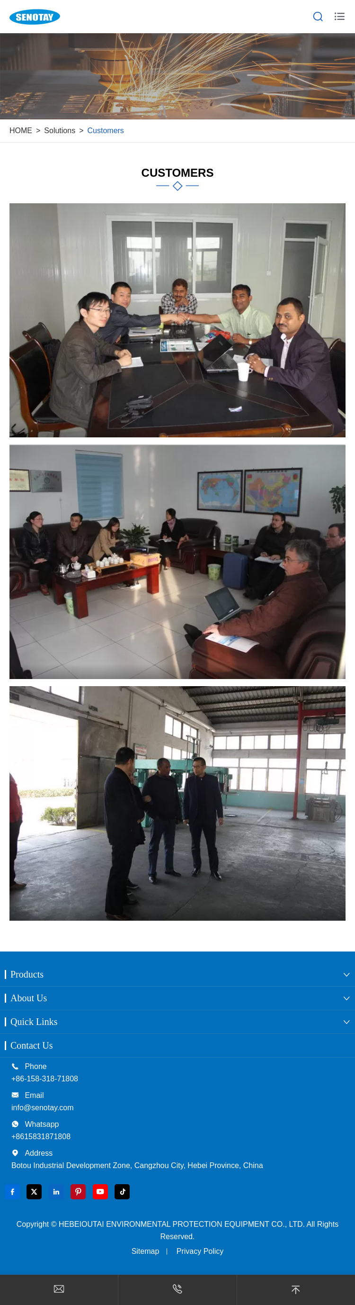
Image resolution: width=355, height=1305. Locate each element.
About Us (28, 998)
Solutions (59, 131)
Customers (106, 131)
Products (27, 974)
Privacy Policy (200, 1251)
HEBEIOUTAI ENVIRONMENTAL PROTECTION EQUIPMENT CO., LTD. (182, 1224)
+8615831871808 (41, 1137)
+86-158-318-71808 (44, 1079)
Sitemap (146, 1251)
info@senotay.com (42, 1108)
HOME (20, 131)
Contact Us (31, 1045)
